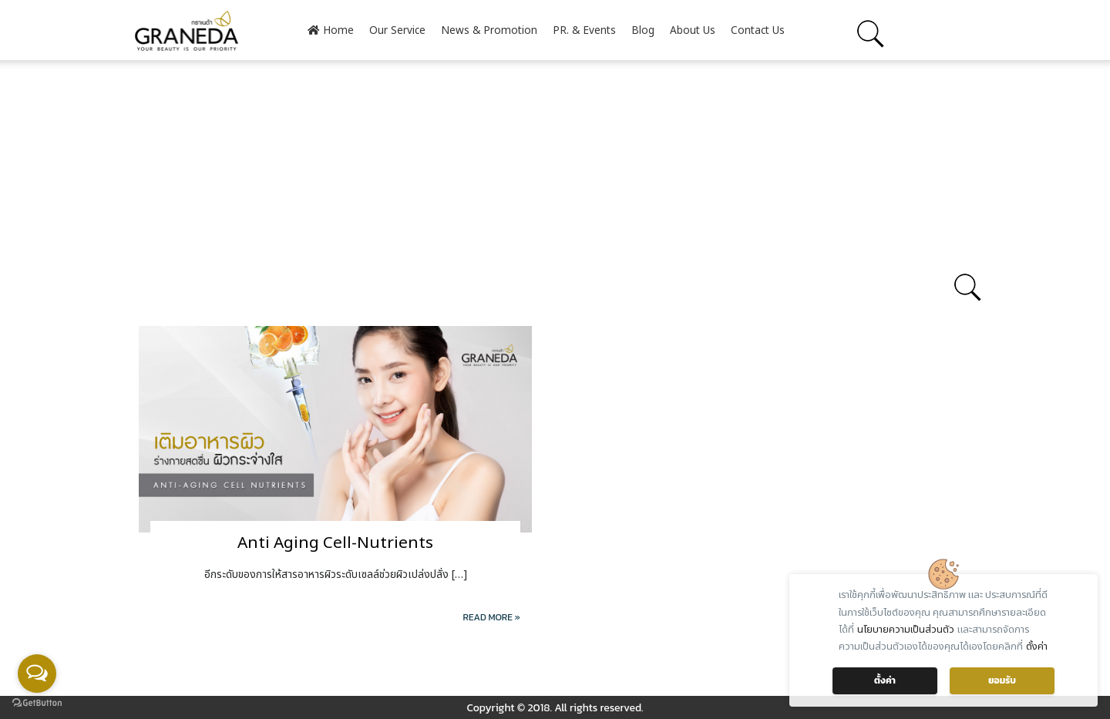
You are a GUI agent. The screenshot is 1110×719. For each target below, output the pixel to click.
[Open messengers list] (37, 673)
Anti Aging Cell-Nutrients (335, 543)
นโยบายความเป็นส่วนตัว (905, 629)
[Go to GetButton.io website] (37, 703)
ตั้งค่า (1037, 646)
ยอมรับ (1002, 680)
